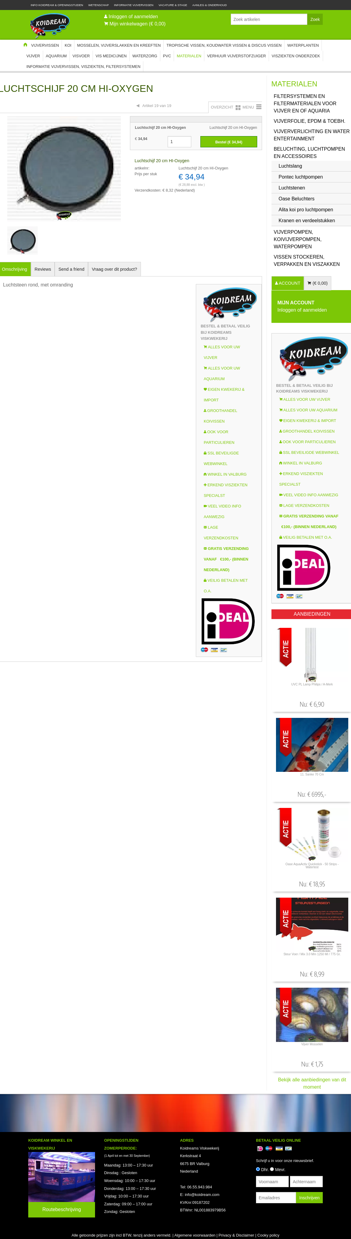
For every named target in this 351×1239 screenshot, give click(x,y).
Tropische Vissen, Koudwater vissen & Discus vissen (223, 45)
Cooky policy (268, 1235)
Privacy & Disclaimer (236, 1235)
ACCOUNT (289, 283)
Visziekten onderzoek (296, 56)
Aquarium (56, 56)
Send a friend (72, 269)
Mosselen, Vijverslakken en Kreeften (119, 45)
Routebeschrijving (61, 1209)
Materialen (189, 56)
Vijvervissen (45, 45)
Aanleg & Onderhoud (210, 5)
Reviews (43, 269)
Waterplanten (303, 45)
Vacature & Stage (172, 5)
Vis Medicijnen (111, 56)
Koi (68, 45)
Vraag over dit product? (114, 269)
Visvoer (81, 56)
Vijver (33, 56)
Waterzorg (144, 56)
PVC (167, 56)
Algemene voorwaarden (194, 1235)
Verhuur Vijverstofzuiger (236, 56)
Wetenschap (98, 5)
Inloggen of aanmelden (133, 16)
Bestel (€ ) (228, 142)
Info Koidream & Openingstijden (57, 5)
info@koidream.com (202, 1194)
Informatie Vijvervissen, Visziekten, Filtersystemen (83, 66)
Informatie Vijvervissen (133, 5)
